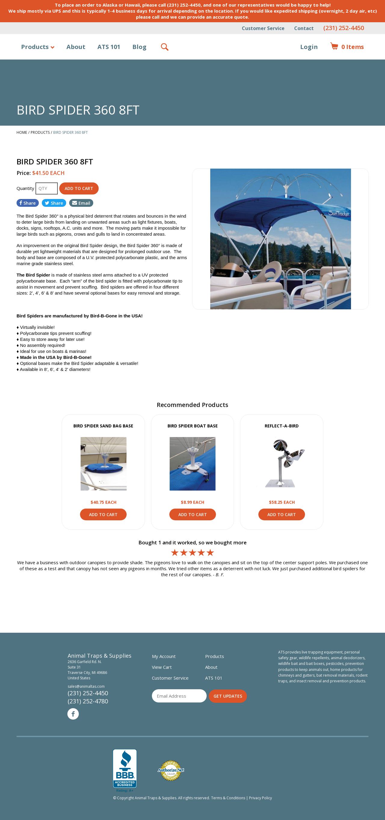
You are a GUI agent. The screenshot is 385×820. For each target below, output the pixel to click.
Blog (139, 47)
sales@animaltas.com (86, 686)
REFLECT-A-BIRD (282, 426)
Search (165, 46)
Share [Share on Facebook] (28, 203)
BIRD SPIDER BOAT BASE (193, 426)
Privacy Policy (260, 797)
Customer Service (263, 28)
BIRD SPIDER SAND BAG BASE (103, 426)
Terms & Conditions (228, 797)
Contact (304, 28)
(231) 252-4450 (343, 28)
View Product (103, 464)
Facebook (73, 714)
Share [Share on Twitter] (54, 203)
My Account (164, 656)
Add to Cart (103, 514)
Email (81, 203)
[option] (280, 239)
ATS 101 (108, 47)
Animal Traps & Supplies (193, 61)
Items (347, 46)
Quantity (26, 188)
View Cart (162, 667)
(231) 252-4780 (88, 701)
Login (309, 47)
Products (35, 47)
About (75, 47)
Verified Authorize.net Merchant (171, 770)
